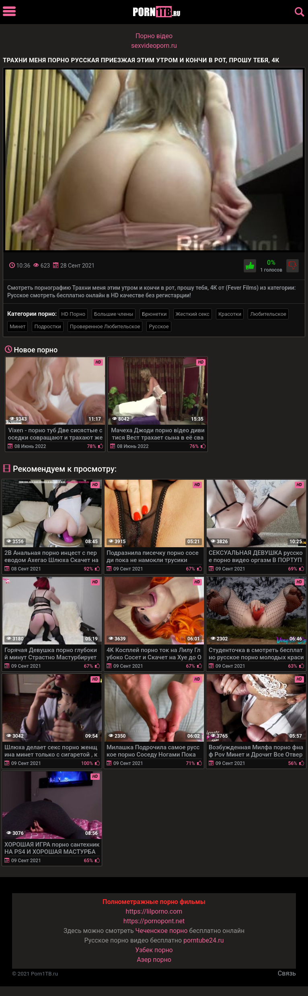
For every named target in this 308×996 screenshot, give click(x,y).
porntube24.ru (203, 940)
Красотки (229, 314)
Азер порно (154, 959)
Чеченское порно (162, 931)
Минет (17, 326)
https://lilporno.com (154, 911)
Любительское (268, 314)
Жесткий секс (192, 314)
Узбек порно (154, 950)
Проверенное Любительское (105, 326)
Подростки (47, 326)
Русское (158, 326)
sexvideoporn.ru (154, 45)
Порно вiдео (154, 36)
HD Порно (73, 314)
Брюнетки (154, 314)
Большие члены (113, 314)
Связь (287, 973)
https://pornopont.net (154, 921)
